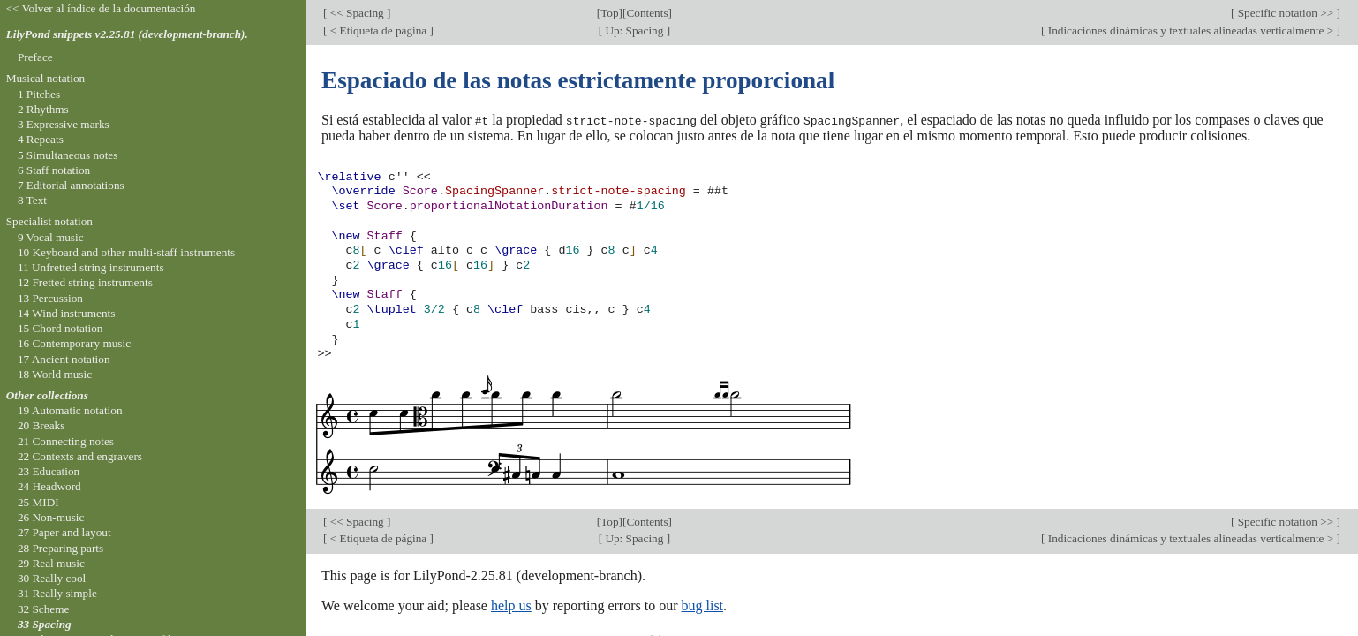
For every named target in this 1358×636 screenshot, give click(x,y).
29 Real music (51, 563)
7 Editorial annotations (71, 185)
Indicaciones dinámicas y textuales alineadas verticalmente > (1190, 30)
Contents (647, 12)
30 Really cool (52, 578)
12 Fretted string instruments (85, 282)
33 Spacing (45, 624)
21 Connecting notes (66, 441)
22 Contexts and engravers (80, 456)
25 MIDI (38, 502)
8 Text (32, 200)
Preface (35, 57)
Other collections (47, 395)
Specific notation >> (1285, 12)
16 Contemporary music (74, 343)
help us (511, 604)
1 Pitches (39, 94)
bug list (702, 604)
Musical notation (46, 78)
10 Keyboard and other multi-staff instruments (126, 252)
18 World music (55, 374)
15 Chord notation (60, 328)
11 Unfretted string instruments (91, 267)
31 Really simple (57, 593)
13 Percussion (50, 298)
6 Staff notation (54, 170)
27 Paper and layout (64, 532)
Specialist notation (49, 221)
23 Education (48, 471)
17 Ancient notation (64, 359)
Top (609, 12)
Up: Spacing (634, 30)
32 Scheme (44, 609)
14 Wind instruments (67, 313)
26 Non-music (51, 517)
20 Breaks (41, 425)
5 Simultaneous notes (68, 155)
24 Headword (49, 486)
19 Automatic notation (70, 410)
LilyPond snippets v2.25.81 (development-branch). (127, 34)
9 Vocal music (51, 237)
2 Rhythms (43, 109)
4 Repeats (41, 139)
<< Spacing (357, 12)
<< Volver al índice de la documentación (101, 8)
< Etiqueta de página (378, 30)
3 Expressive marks (63, 124)
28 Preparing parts (60, 548)
